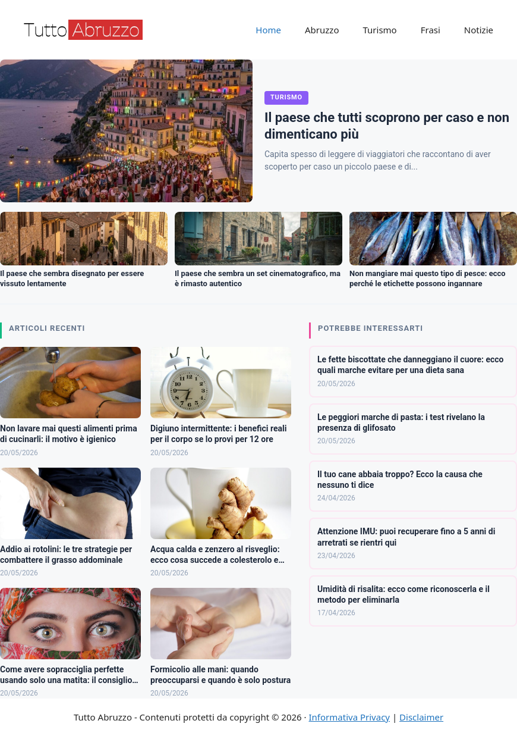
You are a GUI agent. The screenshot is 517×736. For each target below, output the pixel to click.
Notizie (478, 30)
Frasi (430, 30)
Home (268, 30)
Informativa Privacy (349, 717)
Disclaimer (421, 717)
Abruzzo (322, 30)
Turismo (379, 30)
